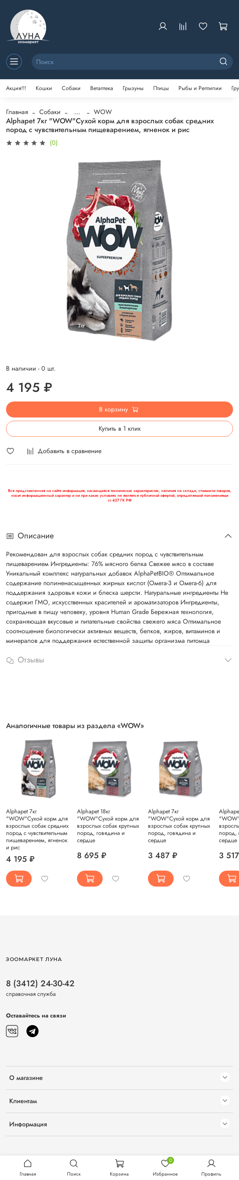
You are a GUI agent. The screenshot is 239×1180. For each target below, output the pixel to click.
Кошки (44, 88)
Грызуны (133, 88)
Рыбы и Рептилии (200, 88)
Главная (17, 111)
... (77, 112)
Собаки (71, 88)
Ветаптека (101, 88)
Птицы (161, 88)
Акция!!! (16, 88)
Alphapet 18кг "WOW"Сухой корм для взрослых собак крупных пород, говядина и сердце (108, 825)
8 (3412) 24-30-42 (40, 983)
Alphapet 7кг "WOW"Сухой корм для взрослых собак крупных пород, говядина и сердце (179, 825)
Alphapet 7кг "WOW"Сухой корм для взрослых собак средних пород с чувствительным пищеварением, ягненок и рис (37, 829)
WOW (103, 111)
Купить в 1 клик (120, 428)
